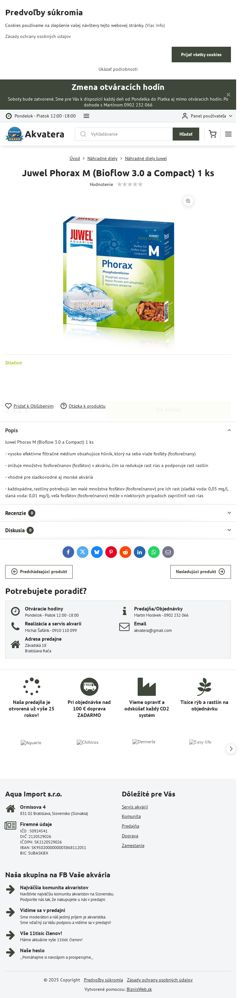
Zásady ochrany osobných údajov (160, 980)
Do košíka (168, 384)
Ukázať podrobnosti (118, 69)
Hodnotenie (101, 184)
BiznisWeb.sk (139, 989)
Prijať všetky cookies (201, 54)
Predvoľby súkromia (103, 980)
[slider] (130, 184)
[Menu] (228, 134)
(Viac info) (155, 25)
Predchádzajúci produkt (39, 571)
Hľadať (185, 134)
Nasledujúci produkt (200, 571)
